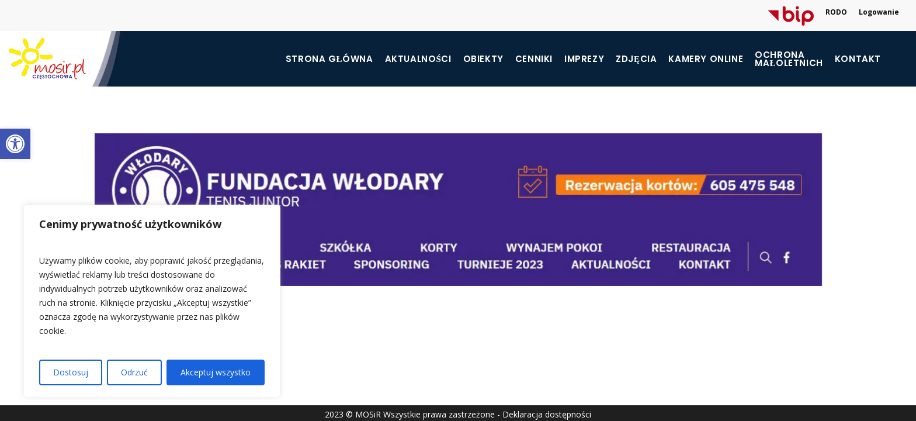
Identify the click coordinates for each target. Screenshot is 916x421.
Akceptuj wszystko (216, 372)
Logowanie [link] (879, 12)
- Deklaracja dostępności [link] (544, 414)
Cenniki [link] (534, 59)
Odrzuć (134, 372)
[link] (15, 144)
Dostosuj (70, 372)
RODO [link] (836, 12)
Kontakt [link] (858, 59)
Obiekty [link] (483, 59)
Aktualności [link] (418, 59)
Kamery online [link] (705, 59)
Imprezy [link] (584, 59)
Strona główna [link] (329, 59)
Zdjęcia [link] (636, 59)
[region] (151, 301)
